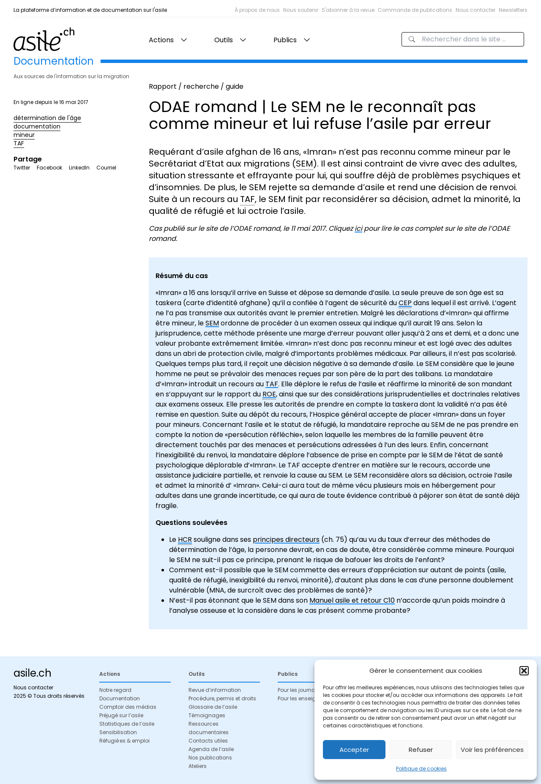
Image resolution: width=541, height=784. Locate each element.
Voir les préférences (492, 749)
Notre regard (115, 690)
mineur (24, 135)
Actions (161, 40)
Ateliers (198, 766)
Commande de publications (415, 10)
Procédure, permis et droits (222, 698)
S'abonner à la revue (348, 10)
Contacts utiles (208, 740)
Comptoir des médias (127, 706)
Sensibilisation (118, 732)
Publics (285, 40)
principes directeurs (286, 539)
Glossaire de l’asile (213, 706)
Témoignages (207, 715)
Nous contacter (475, 10)
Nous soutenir (300, 10)
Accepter (354, 749)
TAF (19, 143)
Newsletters (513, 10)
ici (358, 228)
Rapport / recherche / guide (196, 86)
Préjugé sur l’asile (121, 715)
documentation (37, 126)
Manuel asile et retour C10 (352, 600)
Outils (223, 40)
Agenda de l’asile (211, 749)
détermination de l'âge (47, 118)
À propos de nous (257, 10)
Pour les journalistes (303, 690)
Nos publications (210, 757)
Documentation (119, 698)
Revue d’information (215, 690)
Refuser (421, 749)
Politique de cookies (421, 768)
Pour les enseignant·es (306, 698)
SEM (212, 323)
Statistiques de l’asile (126, 723)
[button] (524, 671)
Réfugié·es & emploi (124, 740)
